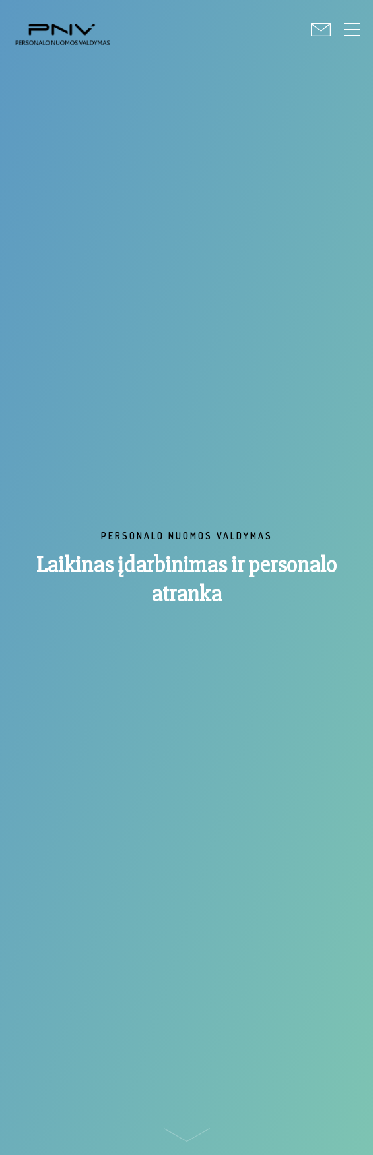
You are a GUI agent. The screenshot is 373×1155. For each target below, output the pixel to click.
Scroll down (187, 1138)
